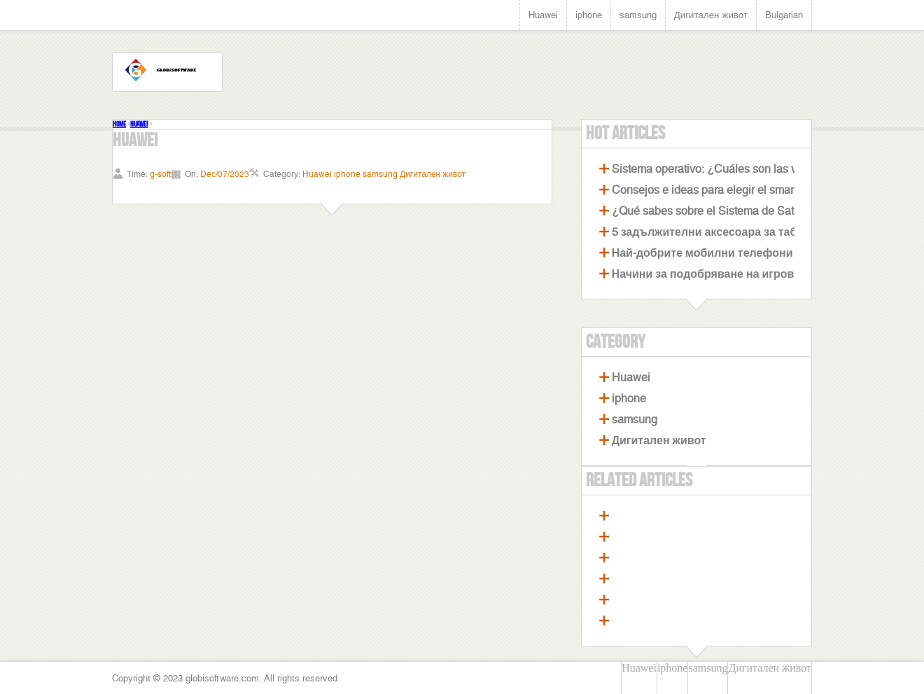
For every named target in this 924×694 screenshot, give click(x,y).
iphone (588, 15)
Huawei (543, 15)
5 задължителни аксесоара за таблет (714, 232)
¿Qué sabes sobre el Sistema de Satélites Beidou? (738, 211)
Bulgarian (784, 15)
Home (119, 124)
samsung (638, 15)
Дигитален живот (711, 15)
